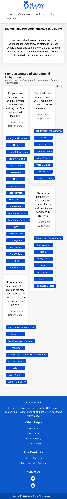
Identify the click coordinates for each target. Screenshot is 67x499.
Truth (15, 227)
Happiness (43, 279)
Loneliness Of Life (17, 213)
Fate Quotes (43, 272)
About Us (34, 428)
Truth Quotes (15, 247)
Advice (43, 137)
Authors (40, 14)
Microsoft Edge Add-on (33, 463)
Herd (15, 179)
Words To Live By (17, 382)
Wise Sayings (43, 165)
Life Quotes (16, 334)
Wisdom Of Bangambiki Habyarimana (27, 354)
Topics (54, 14)
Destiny (43, 251)
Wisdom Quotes (16, 361)
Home (9, 14)
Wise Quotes (15, 375)
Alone (16, 145)
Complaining (43, 245)
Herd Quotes (15, 199)
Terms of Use (33, 443)
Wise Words (43, 171)
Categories (24, 14)
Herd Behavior (15, 186)
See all (59, 86)
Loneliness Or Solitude (19, 220)
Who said (11, 18)
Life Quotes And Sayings (20, 341)
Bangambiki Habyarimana (21, 138)
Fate (43, 265)
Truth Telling (16, 254)
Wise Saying (43, 158)
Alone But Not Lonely (18, 152)
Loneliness (15, 206)
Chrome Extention (33, 458)
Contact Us (33, 433)
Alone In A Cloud (16, 158)
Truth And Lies (15, 233)
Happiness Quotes (44, 286)
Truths (15, 261)
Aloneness (15, 172)
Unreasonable (16, 267)
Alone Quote (15, 165)
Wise (15, 368)
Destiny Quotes (43, 258)
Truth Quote (16, 240)
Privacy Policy (33, 438)
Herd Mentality (15, 192)
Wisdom (16, 348)
